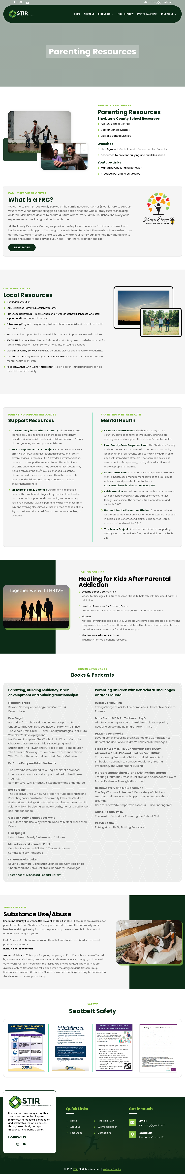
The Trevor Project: (116, 529)
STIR (75, 1169)
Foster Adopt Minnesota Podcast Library (34, 875)
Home (77, 14)
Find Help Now (125, 14)
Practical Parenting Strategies (120, 174)
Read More (22, 247)
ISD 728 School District (115, 124)
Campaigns (166, 14)
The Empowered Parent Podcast (100, 635)
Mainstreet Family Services (22, 350)
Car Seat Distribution (19, 302)
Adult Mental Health (116, 472)
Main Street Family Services (29, 489)
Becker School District (115, 130)
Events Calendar (147, 14)
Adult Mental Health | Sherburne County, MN (129, 485)
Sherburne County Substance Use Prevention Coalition (34, 921)
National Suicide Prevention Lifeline (126, 510)
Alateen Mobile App (14, 955)
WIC (9, 334)
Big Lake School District (116, 136)
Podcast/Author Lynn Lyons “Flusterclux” (30, 366)
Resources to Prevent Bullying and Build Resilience (133, 155)
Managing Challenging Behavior (121, 168)
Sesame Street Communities (99, 591)
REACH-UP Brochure (18, 340)
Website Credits (112, 1169)
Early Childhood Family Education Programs (32, 308)
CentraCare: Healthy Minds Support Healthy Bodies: (36, 356)
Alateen (86, 616)
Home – (18, 948)
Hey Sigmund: (109, 149)
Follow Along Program (19, 324)
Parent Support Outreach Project (33, 449)
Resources (104, 14)
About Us (89, 14)
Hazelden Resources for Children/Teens (105, 606)
